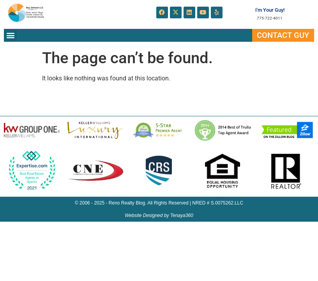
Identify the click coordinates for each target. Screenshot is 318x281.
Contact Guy (283, 35)
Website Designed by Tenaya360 (159, 215)
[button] (10, 35)
